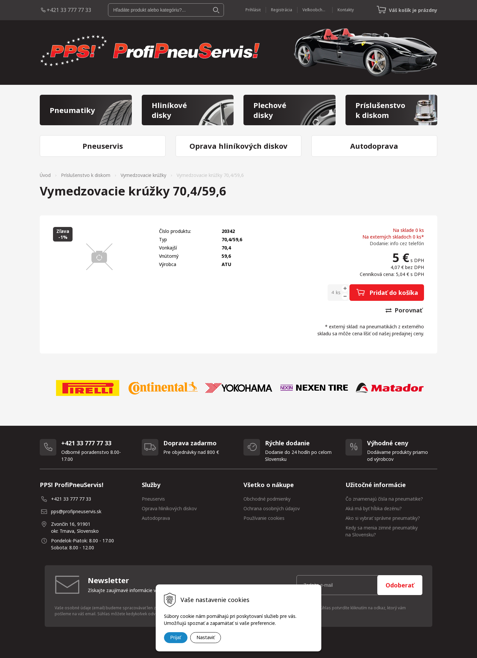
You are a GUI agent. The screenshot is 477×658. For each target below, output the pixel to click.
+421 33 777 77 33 (69, 10)
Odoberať (400, 585)
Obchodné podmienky (267, 499)
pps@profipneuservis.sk (76, 511)
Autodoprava (156, 518)
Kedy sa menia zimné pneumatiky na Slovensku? (381, 531)
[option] (87, 388)
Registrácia (281, 10)
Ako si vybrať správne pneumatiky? (382, 518)
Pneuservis (153, 499)
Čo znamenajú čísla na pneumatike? (384, 499)
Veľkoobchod (314, 10)
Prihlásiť (253, 10)
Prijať (175, 637)
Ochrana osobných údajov (271, 508)
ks (338, 292)
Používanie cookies (264, 518)
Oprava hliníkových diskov (169, 508)
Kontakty (346, 10)
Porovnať (404, 310)
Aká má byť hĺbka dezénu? (373, 508)
